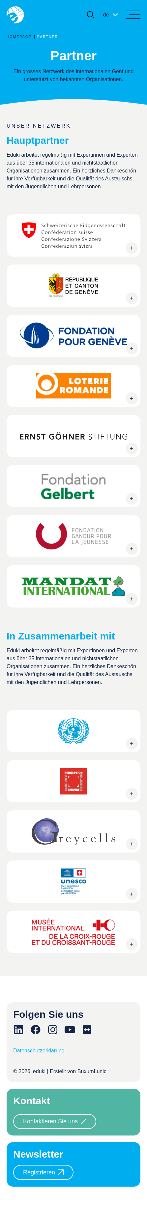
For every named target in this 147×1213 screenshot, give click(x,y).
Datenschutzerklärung (39, 1050)
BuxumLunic (91, 1071)
